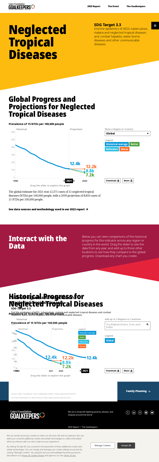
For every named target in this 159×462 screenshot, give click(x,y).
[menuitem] (94, 6)
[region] (79, 445)
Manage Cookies (103, 445)
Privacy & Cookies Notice (33, 455)
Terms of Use (70, 455)
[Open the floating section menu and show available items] (155, 25)
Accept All (126, 445)
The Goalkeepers (89, 427)
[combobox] (127, 133)
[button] (138, 391)
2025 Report (74, 427)
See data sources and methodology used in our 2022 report (48, 209)
